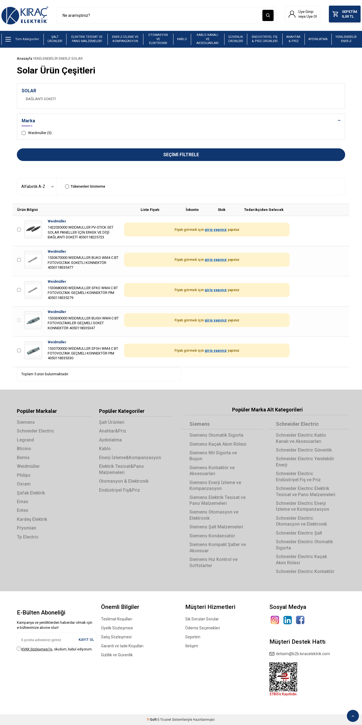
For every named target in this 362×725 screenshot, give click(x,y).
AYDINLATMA (317, 39)
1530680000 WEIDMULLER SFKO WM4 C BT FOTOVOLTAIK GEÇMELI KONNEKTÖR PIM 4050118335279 (83, 293)
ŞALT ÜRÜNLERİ (54, 39)
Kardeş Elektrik (32, 519)
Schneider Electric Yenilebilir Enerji (305, 461)
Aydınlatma (110, 440)
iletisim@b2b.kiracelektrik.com (299, 654)
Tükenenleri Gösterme (85, 186)
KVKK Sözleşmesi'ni (36, 649)
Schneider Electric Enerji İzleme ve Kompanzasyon (302, 506)
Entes (22, 510)
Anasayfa (24, 58)
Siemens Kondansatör (212, 535)
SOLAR (77, 58)
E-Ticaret (164, 720)
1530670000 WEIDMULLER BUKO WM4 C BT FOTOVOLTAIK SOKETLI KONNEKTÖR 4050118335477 (83, 263)
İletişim (191, 646)
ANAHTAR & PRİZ (293, 39)
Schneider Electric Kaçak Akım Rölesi (301, 559)
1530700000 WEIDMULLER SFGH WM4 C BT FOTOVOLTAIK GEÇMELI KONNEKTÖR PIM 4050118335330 (83, 353)
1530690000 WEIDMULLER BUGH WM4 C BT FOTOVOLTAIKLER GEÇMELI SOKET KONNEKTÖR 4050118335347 (83, 323)
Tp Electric (27, 537)
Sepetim (192, 637)
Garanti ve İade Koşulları (122, 646)
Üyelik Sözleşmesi (117, 628)
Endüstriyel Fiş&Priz (119, 490)
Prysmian (26, 528)
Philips (24, 475)
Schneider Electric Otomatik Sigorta (304, 544)
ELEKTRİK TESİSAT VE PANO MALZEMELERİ (86, 39)
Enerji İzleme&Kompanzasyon (130, 457)
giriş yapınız (216, 229)
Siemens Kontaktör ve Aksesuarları (212, 470)
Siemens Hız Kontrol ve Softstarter (213, 562)
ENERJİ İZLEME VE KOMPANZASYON (125, 39)
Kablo (105, 448)
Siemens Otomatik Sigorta (216, 435)
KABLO (182, 39)
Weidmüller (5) (37, 133)
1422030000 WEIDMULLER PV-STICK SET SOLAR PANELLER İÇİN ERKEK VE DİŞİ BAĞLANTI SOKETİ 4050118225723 (80, 232)
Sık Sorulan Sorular (202, 619)
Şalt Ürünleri (111, 422)
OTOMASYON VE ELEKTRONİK (158, 39)
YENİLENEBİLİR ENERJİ (346, 39)
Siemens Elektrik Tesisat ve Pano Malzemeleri (217, 500)
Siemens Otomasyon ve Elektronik (213, 515)
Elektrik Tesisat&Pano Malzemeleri (121, 469)
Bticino (24, 448)
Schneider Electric (35, 431)
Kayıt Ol (86, 639)
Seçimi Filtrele (181, 154)
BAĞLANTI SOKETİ (41, 99)
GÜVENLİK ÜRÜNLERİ (235, 39)
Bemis (23, 457)
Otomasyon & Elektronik (123, 481)
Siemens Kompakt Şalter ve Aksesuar (217, 547)
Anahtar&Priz (112, 431)
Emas (22, 501)
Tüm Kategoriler (22, 39)
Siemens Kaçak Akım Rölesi (217, 444)
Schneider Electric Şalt (299, 533)
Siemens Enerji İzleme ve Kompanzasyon (215, 485)
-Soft (152, 720)
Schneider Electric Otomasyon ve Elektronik (301, 521)
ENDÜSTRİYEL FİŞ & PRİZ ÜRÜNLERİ (265, 39)
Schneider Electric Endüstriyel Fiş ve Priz (298, 476)
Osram (24, 484)
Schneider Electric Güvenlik (304, 450)
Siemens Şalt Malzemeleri (216, 527)
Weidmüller (57, 221)
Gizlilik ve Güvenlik (117, 655)
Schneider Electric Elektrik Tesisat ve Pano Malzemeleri (305, 491)
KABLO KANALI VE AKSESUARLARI (207, 39)
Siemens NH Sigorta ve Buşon (213, 455)
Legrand (25, 440)
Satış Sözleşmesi (116, 637)
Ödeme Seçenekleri (202, 628)
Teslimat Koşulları (116, 619)
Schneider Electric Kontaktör (305, 571)
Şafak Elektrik (31, 493)
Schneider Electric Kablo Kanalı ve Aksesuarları (301, 438)
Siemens (26, 422)
